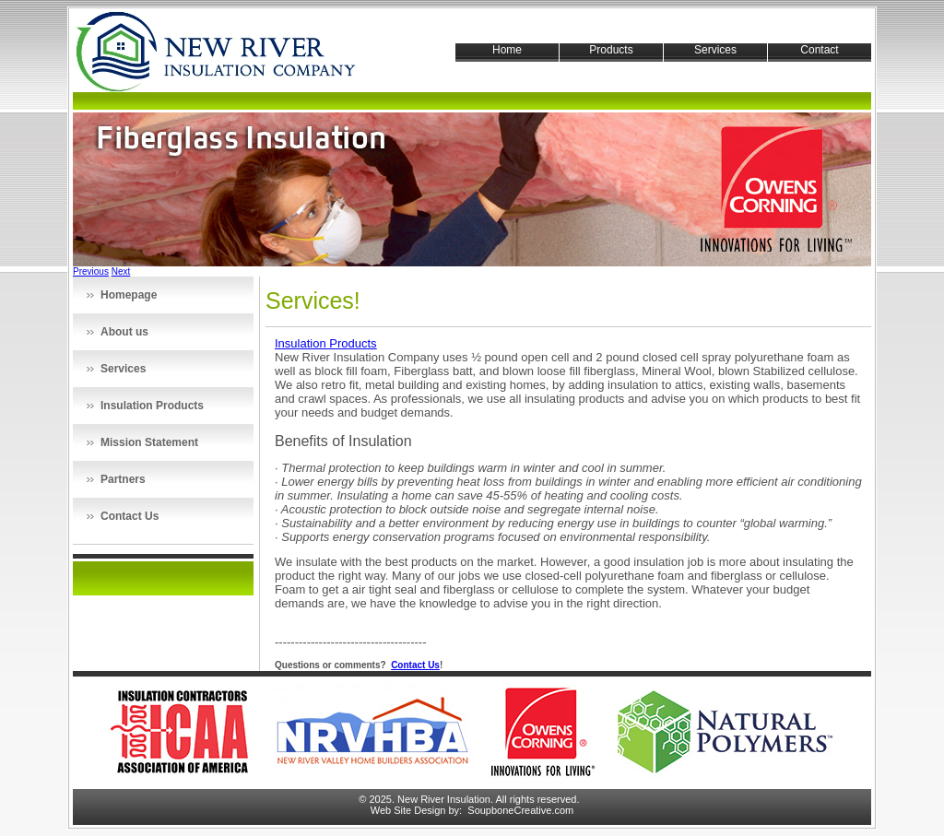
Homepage (128, 294)
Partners (123, 479)
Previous (91, 271)
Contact (819, 49)
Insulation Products (152, 405)
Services (715, 49)
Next (121, 271)
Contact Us (129, 516)
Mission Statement (149, 442)
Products (610, 49)
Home (507, 49)
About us (124, 331)
